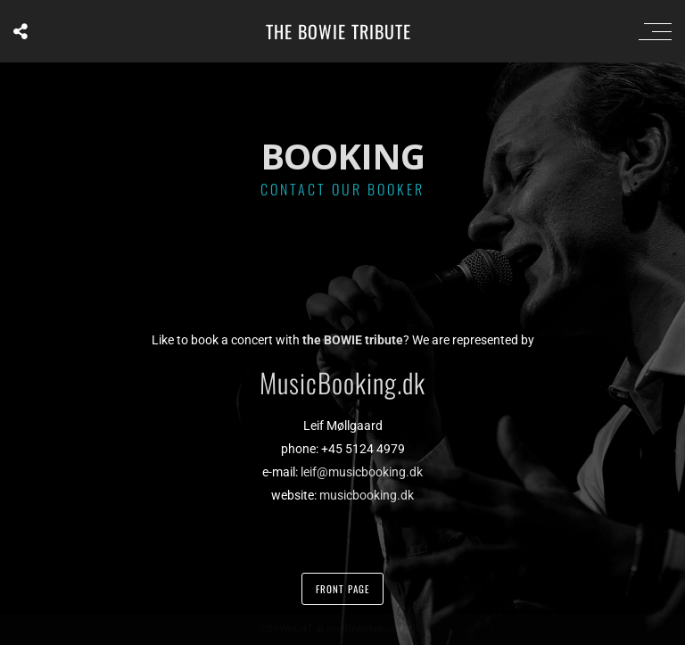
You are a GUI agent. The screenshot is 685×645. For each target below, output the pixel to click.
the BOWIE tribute (338, 31)
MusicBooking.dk (342, 382)
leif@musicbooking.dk (362, 472)
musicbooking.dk (366, 495)
